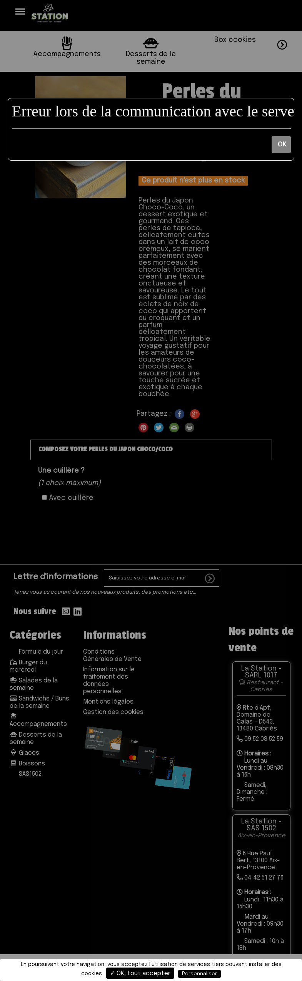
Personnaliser (199, 973)
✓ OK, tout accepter (140, 973)
